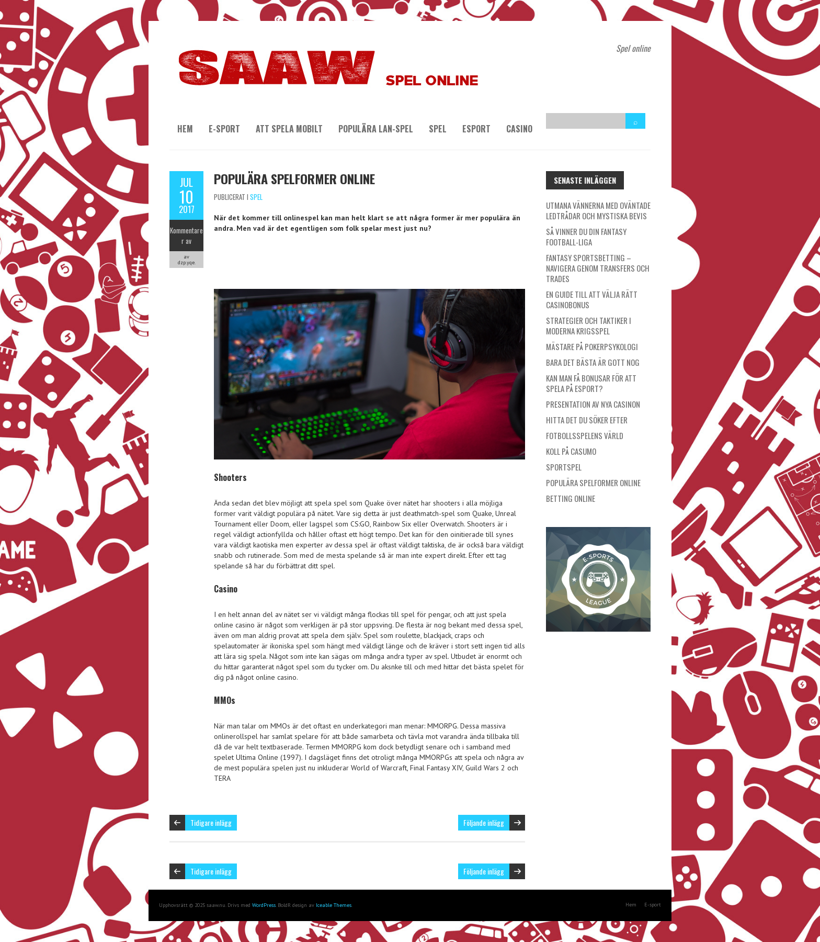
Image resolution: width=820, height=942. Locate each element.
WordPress (264, 905)
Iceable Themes (333, 905)
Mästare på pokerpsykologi (592, 346)
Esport (476, 128)
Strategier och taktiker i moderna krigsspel (588, 326)
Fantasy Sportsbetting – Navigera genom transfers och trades (598, 268)
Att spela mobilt (289, 128)
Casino (519, 128)
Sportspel (564, 467)
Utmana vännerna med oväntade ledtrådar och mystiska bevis (598, 210)
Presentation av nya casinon (593, 404)
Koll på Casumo (571, 451)
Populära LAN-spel (375, 128)
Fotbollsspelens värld (584, 435)
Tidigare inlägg (211, 822)
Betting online (570, 498)
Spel (438, 128)
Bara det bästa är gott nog (593, 362)
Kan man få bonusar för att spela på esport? (591, 383)
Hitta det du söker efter (587, 419)
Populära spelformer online (294, 178)
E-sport (224, 128)
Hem (185, 128)
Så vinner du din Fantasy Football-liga (586, 237)
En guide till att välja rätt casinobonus (591, 299)
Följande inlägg (483, 822)
